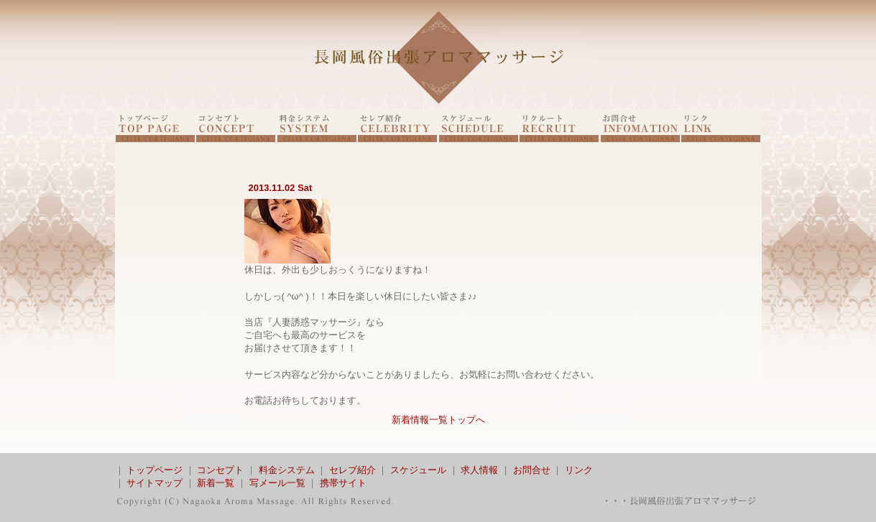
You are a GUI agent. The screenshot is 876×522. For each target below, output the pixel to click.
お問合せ (531, 470)
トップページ (154, 470)
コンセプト (220, 470)
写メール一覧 (277, 482)
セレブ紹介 (352, 470)
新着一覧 (215, 482)
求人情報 (479, 470)
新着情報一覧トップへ (438, 419)
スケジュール (418, 470)
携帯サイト (343, 482)
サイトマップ (154, 482)
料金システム (287, 470)
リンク (579, 470)
